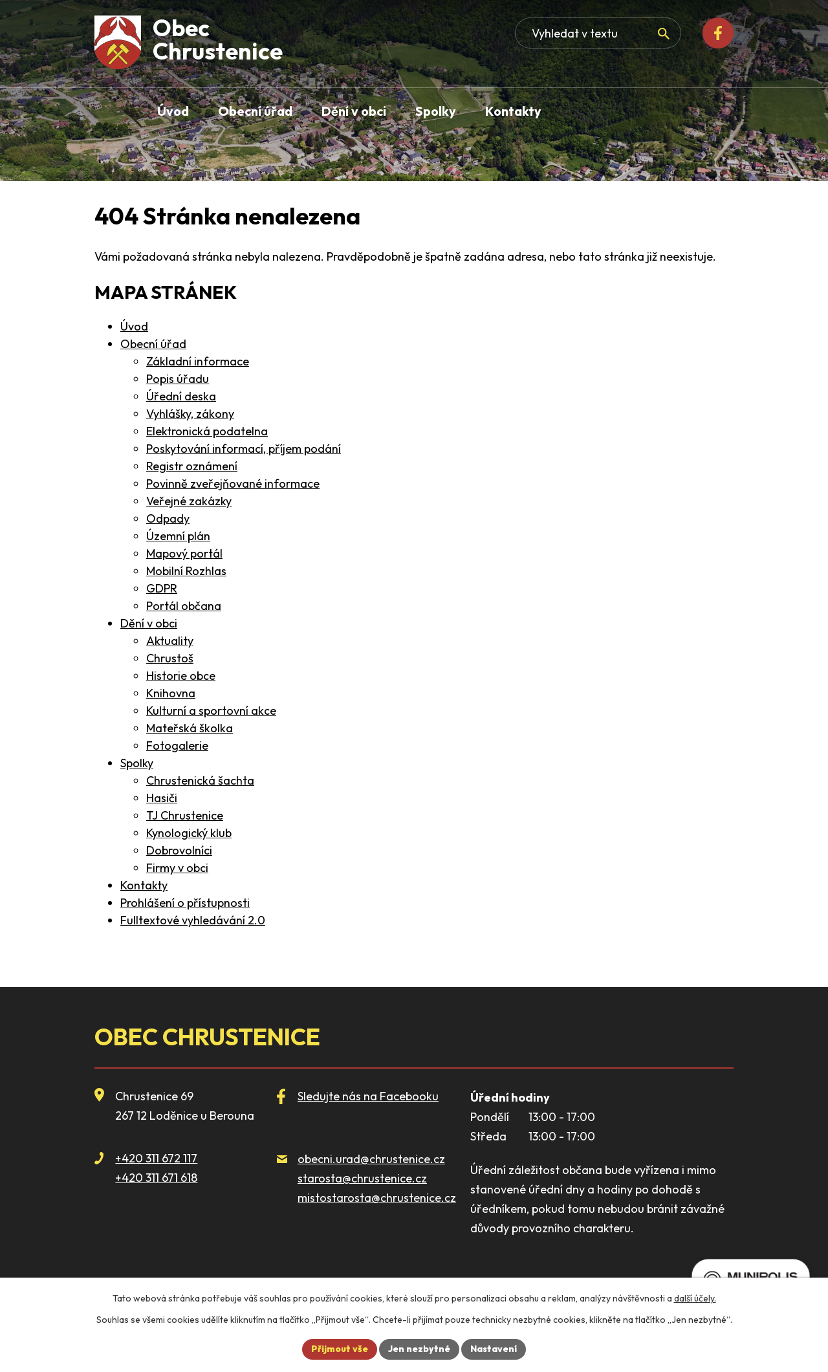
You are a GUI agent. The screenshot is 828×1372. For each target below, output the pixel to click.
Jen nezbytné (419, 1349)
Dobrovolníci (179, 850)
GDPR (161, 588)
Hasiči (161, 797)
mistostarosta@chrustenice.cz (377, 1197)
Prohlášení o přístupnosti (185, 902)
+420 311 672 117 (156, 1158)
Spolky (136, 763)
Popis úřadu (177, 378)
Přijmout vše (339, 1349)
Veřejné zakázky (189, 501)
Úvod (134, 326)
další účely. (695, 1298)
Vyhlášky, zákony (190, 413)
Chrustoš (169, 658)
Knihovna (170, 693)
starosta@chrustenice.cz (362, 1178)
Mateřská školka (189, 728)
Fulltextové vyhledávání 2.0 (192, 920)
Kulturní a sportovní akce (211, 710)
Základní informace (197, 361)
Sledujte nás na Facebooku (368, 1096)
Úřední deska (181, 396)
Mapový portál (184, 553)
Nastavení (493, 1349)
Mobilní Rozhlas (186, 570)
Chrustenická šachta (200, 780)
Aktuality (169, 640)
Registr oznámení (191, 466)
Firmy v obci (177, 867)
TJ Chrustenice (184, 815)
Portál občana (183, 605)
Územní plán (178, 535)
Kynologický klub (189, 832)
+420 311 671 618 (156, 1177)
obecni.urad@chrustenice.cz (371, 1158)
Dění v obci (148, 623)
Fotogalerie (177, 745)
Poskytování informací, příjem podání (243, 448)
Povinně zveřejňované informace (233, 483)
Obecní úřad (153, 343)
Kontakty (144, 885)
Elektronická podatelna (207, 431)
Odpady (168, 518)
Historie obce (180, 675)
